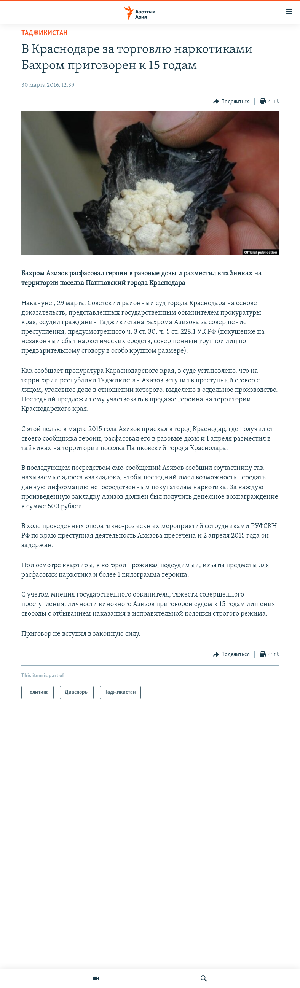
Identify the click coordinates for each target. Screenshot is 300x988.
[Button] (231, 101)
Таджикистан (44, 33)
